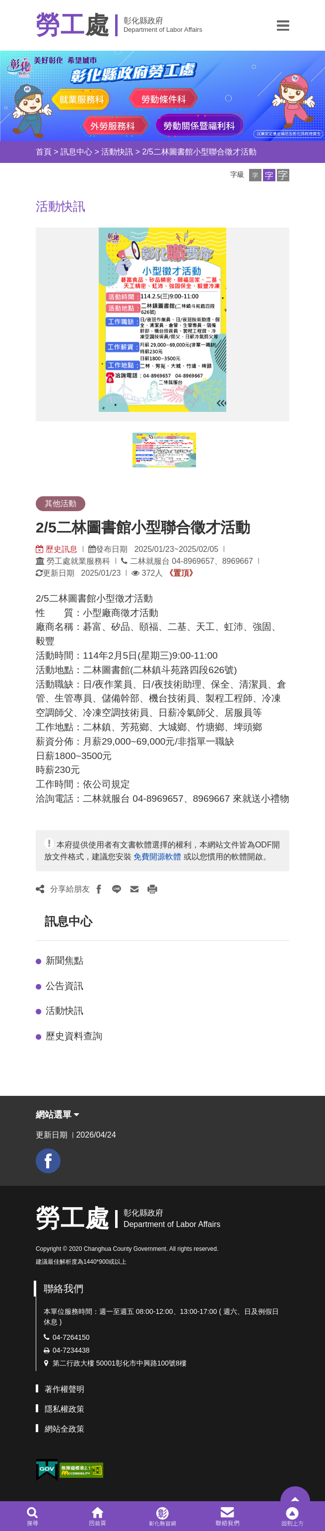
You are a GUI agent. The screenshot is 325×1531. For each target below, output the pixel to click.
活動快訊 (117, 152)
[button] (283, 25)
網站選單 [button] (57, 1115)
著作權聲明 (64, 1389)
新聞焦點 (64, 960)
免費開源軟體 (157, 856)
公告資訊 (64, 986)
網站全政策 (64, 1429)
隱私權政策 (64, 1409)
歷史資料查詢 (74, 1036)
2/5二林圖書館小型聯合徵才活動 (199, 152)
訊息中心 (76, 152)
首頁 (44, 152)
